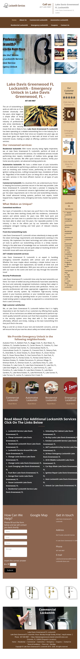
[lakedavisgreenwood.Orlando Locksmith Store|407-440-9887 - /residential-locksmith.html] (51, 387)
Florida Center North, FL (42, 358)
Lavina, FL (20, 375)
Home (14, 20)
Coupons (54, 25)
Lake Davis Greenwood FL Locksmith (42, 129)
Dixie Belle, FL (10, 353)
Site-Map (53, 644)
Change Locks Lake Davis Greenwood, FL (24, 463)
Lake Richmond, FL (37, 372)
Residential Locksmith (19, 25)
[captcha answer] (13, 564)
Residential (21, 642)
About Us (23, 20)
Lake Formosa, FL (40, 368)
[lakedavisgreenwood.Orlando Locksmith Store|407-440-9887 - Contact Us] (59, 69)
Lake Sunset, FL (51, 372)
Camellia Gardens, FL (21, 345)
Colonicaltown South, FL (12, 350)
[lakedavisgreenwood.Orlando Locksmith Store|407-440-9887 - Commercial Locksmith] (12, 399)
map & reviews (67, 634)
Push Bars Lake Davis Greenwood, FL (23, 473)
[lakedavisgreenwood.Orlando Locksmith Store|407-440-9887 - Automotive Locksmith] (32, 399)
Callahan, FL (7, 345)
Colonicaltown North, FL (39, 348)
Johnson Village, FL (44, 360)
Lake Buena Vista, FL (40, 363)
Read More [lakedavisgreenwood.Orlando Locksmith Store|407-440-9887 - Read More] (12, 404)
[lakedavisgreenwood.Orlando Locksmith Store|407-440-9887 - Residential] (59, 55)
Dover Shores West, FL (18, 355)
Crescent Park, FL (38, 350)
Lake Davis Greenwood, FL (36, 365)
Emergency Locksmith (39, 25)
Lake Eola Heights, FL (11, 368)
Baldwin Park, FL (23, 343)
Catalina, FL (48, 345)
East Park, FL (49, 355)
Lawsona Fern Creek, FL (33, 375)
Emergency (50, 642)
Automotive (41, 642)
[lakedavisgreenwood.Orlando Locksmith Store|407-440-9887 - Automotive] (72, 41)
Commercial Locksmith (38, 20)
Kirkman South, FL (25, 363)
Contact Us (65, 25)
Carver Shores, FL (36, 345)
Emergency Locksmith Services (69, 133)
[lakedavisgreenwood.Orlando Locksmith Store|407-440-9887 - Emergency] (71, 55)
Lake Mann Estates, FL (35, 370)
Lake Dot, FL (51, 365)
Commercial (31, 642)
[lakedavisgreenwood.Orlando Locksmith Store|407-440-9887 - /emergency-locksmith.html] (71, 387)
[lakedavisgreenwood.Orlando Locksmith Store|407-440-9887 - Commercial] (59, 41)
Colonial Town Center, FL (19, 348)
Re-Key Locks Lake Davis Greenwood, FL (61, 437)
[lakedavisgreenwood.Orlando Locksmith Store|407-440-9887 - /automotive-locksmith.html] (32, 387)
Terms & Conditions (33, 644)
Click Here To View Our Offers (69, 164)
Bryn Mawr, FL (49, 343)
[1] (65, 68)
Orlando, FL (53, 211)
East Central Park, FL (35, 355)
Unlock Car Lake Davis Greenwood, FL (60, 485)
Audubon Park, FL (9, 343)
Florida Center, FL (25, 358)
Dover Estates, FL (23, 353)
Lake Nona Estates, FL (21, 372)
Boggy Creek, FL (37, 343)
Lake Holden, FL (20, 370)
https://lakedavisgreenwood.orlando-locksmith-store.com (49, 637)
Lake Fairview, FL (26, 368)
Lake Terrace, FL (9, 375)
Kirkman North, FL (10, 363)
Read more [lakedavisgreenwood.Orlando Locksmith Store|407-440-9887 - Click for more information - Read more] (59, 44)
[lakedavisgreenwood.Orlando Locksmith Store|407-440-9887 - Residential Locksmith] (51, 399)
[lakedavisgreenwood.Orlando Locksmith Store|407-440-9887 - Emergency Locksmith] (71, 399)
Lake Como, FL (19, 365)
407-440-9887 (45, 7)
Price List (45, 644)
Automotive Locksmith (59, 20)
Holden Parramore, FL (27, 360)
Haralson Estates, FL (10, 360)
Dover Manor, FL (37, 353)
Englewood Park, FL (10, 358)
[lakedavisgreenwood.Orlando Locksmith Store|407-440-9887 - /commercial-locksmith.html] (12, 387)
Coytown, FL (26, 350)
